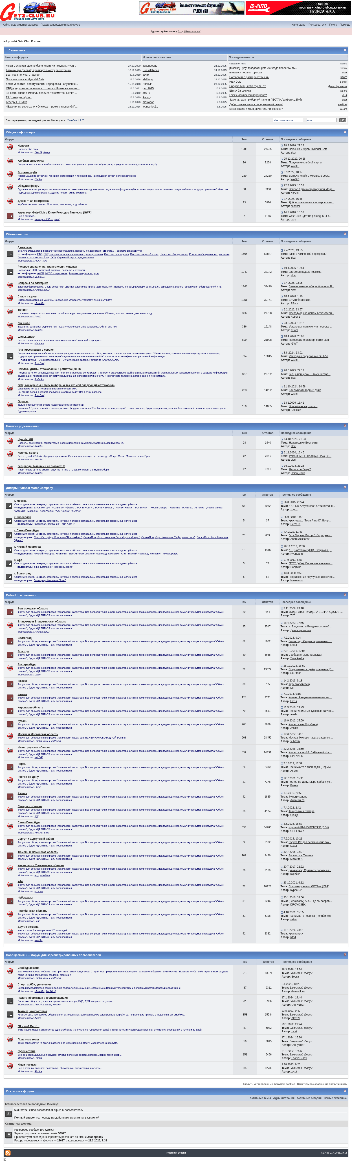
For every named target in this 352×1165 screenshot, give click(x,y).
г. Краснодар (22, 517)
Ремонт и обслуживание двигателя (209, 254)
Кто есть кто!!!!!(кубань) (303, 724)
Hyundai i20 (25, 439)
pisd (293, 459)
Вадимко (295, 567)
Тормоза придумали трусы (84, 273)
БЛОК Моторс (42, 507)
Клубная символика (31, 160)
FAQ (39, 254)
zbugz (294, 509)
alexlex (294, 714)
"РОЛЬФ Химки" (123, 507)
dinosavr (39, 343)
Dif (292, 687)
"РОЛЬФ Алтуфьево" (63, 507)
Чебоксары (25, 897)
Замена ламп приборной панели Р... (311, 286)
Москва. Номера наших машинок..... (311, 737)
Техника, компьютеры (32, 1011)
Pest (37, 921)
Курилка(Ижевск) (299, 684)
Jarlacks (39, 379)
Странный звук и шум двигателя (75, 257)
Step (46, 832)
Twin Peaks (297, 658)
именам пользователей (84, 1117)
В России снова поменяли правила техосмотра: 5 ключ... (41, 93)
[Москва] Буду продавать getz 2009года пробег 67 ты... (263, 68)
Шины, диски (26, 336)
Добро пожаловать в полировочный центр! (256, 104)
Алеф (46, 152)
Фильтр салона (298, 796)
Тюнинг (23, 309)
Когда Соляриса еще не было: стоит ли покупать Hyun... (41, 65)
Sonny (343, 68)
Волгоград (25, 638)
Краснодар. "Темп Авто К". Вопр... (310, 520)
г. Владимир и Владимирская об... (310, 626)
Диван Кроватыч (300, 630)
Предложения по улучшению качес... (312, 576)
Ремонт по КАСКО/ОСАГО (104, 359)
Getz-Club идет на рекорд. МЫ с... (310, 216)
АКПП (40, 273)
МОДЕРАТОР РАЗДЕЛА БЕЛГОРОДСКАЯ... (316, 611)
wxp (37, 875)
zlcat (344, 72)
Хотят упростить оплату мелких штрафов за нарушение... (42, 84)
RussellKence (151, 70)
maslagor (148, 102)
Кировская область (31, 707)
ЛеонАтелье (47, 511)
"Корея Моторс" (159, 507)
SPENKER (296, 756)
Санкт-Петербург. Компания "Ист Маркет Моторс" (112, 537)
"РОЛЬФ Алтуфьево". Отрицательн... (312, 506)
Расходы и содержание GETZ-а (308, 356)
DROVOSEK (298, 904)
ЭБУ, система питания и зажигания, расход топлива (73, 254)
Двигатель (25, 247)
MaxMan (45, 875)
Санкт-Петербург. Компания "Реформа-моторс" (168, 537)
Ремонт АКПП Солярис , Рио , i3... (310, 456)
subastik (295, 741)
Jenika (294, 728)
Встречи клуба (27, 172)
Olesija (294, 815)
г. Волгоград (22, 573)
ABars (343, 90)
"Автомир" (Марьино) (26, 511)
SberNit (147, 84)
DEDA (38, 674)
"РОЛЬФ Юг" (141, 507)
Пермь (22, 763)
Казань (22, 694)
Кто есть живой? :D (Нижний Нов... (310, 752)
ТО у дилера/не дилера (74, 359)
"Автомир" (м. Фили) (180, 507)
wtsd (293, 937)
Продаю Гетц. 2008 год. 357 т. (247, 86)
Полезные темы (28, 1039)
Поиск (333, 24)
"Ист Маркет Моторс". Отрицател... (310, 535)
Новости (23, 145)
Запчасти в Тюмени (301, 855)
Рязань (22, 793)
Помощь (345, 24)
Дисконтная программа (33, 200)
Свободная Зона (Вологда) (305, 654)
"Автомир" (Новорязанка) (208, 507)
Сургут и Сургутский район (36, 838)
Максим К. (296, 859)
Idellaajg (148, 79)
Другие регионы (28, 926)
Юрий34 (295, 873)
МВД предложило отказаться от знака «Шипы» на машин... (42, 88)
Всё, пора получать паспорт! (23, 74)
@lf (45, 260)
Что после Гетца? (300, 469)
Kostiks (38, 330)
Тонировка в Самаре (302, 811)
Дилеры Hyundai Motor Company (29, 488)
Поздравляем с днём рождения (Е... (311, 669)
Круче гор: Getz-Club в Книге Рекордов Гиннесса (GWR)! (55, 212)
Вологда (23, 651)
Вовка (294, 785)
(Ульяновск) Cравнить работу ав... (310, 870)
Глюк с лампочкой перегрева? (248, 95)
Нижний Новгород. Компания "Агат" (106, 553)
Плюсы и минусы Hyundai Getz (25, 79)
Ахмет (294, 770)
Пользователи (317, 24)
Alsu (45, 741)
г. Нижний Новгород (27, 546)
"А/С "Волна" (62, 511)
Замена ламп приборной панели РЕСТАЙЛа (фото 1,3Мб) (265, 99)
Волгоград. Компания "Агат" (50, 580)
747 (292, 615)
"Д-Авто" (76, 511)
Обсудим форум (29, 185)
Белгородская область (33, 608)
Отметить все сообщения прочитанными (322, 1084)
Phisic (38, 787)
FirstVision (55, 741)
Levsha (47, 1004)
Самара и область (30, 806)
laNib (146, 74)
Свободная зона (29, 967)
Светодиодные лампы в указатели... (311, 313)
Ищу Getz (235, 81)
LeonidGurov (299, 1058)
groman (39, 891)
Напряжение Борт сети (303, 442)
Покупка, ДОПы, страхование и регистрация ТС (49, 369)
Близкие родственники (22, 426)
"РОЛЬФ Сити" (84, 507)
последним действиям (55, 1117)
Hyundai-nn (297, 553)
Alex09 (295, 1018)
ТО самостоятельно (48, 359)
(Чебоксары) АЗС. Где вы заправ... (310, 901)
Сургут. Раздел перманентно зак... (310, 842)
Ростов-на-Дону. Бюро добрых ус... (310, 781)
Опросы (23, 401)
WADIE (295, 166)
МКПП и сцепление (56, 273)
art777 (146, 93)
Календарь (298, 24)
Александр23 (42, 289)
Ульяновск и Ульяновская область (41, 865)
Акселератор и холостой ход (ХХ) (37, 257)
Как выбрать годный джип (305, 390)
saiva (293, 919)
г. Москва (20, 500)
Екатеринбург (27, 664)
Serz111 (295, 524)
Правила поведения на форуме (60, 24)
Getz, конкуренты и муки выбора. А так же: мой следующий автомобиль (66, 385)
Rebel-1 (295, 316)
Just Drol (39, 363)
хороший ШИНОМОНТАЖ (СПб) (309, 827)
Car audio (24, 323)
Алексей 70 (297, 800)
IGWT (344, 77)
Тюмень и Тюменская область (38, 852)
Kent (57, 219)
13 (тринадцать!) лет (18, 97)
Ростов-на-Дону (28, 776)
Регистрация (192, 31)
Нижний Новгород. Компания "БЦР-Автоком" (59, 553)
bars (293, 219)
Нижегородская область (34, 747)
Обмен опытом (17, 234)
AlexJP (38, 152)
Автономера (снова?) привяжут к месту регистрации (38, 70)
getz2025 (148, 88)
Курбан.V (296, 890)
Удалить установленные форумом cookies (269, 1084)
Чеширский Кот (44, 219)
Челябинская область (32, 910)
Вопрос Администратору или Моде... (312, 189)
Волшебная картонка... (303, 406)
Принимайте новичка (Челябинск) (310, 915)
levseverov (296, 580)
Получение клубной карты (305, 162)
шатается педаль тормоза (245, 72)
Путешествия (26, 1051)
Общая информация (20, 132)
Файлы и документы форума (19, 24)
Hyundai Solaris (28, 452)
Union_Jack (298, 473)
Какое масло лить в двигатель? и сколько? (256, 108)
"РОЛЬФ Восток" (103, 507)
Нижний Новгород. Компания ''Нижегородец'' (153, 553)
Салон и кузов (27, 296)
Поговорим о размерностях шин (249, 77)
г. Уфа (18, 560)
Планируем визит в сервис (36, 349)
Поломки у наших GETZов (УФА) (309, 886)
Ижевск (22, 680)
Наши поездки (27, 1064)
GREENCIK (297, 831)
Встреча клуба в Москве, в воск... (309, 175)
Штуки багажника (240, 90)
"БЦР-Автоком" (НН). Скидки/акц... (310, 550)
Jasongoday (150, 65)
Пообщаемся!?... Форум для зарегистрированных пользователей (53, 955)
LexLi (293, 644)
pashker (342, 104)
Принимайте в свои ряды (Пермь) (310, 767)
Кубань (22, 721)
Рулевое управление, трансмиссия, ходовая (47, 266)
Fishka (38, 179)
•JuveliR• (39, 303)
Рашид (147, 97)
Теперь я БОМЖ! (16, 102)
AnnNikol (50, 991)
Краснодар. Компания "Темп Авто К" (54, 524)
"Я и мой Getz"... (29, 1026)
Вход (180, 31)
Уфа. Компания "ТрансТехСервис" (53, 566)
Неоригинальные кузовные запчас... (311, 710)
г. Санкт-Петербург (26, 530)
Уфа (20, 881)
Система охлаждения (116, 254)
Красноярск (296, 933)
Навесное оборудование (174, 254)
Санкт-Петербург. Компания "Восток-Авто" (58, 537)
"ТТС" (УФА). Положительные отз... (310, 563)
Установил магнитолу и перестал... (310, 326)
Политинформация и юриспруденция (43, 997)
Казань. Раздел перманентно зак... (310, 697)
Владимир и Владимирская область (42, 621)
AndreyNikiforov (300, 539)
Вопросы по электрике (33, 283)
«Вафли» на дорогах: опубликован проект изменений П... (41, 106)
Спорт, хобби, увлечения (34, 984)
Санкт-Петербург (29, 822)
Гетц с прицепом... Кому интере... (309, 374)
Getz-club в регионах (21, 595)
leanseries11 (150, 106)
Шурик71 (40, 276)
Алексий (296, 409)
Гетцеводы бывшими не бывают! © (41, 466)
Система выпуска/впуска (144, 254)
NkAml (295, 192)
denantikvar (298, 991)
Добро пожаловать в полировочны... (311, 202)
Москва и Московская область (38, 734)
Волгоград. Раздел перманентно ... (310, 641)
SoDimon (295, 673)
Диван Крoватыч (337, 86)
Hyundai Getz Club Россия (23, 41)
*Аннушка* (297, 1004)
